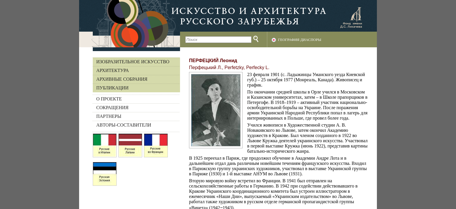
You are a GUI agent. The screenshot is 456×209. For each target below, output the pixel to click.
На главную (129, 23)
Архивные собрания (121, 79)
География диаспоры (299, 40)
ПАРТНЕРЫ (108, 116)
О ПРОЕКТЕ (109, 98)
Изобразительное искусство (132, 61)
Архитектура (112, 70)
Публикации (112, 87)
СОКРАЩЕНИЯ (112, 107)
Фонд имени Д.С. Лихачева (351, 17)
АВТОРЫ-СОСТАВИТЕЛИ (123, 124)
